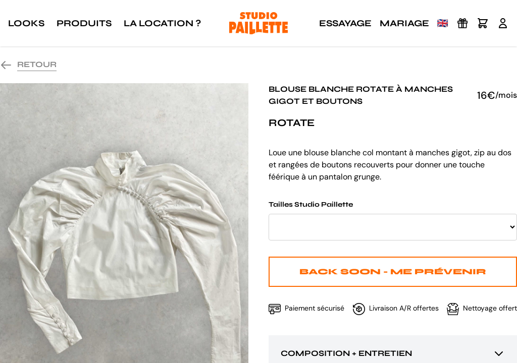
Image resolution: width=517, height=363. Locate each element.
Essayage (345, 23)
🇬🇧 (442, 23)
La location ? (162, 23)
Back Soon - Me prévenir (392, 271)
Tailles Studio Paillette (393, 220)
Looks (26, 23)
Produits (84, 23)
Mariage (404, 23)
